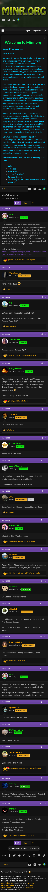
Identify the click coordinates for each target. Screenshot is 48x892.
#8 (45, 460)
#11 (45, 549)
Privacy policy (18, 872)
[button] (3, 30)
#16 (45, 702)
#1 (45, 209)
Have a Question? (16, 174)
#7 (45, 438)
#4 (45, 334)
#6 (45, 409)
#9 (45, 491)
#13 (45, 603)
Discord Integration (7, 885)
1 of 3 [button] (17, 203)
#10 (45, 520)
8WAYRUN (30, 883)
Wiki (10, 166)
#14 (45, 637)
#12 (45, 581)
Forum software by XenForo (20, 876)
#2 (45, 267)
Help (25, 872)
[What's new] (44, 30)
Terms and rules (6, 872)
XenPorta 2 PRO (6, 887)
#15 (45, 668)
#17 (45, 724)
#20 (45, 803)
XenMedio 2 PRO (7, 883)
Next (26, 203)
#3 (45, 297)
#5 (45, 363)
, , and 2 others (23, 573)
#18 (45, 747)
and (15, 661)
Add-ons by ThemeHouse (11, 889)
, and (21, 260)
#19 (45, 778)
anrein (5, 198)
